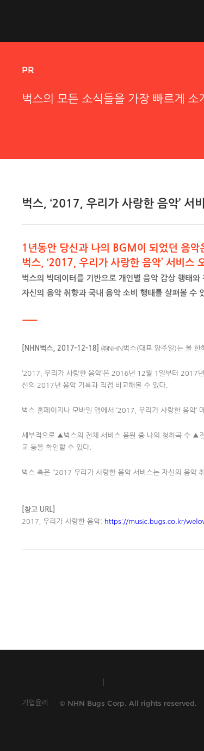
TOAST (138, 682)
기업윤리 (35, 702)
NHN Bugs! (62, 20)
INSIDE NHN (57, 682)
